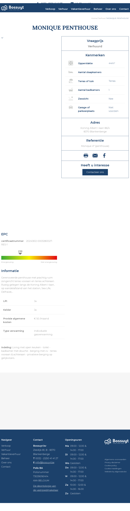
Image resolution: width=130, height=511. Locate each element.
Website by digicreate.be (116, 479)
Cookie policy (111, 473)
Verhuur (63, 14)
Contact (124, 14)
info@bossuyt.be (44, 470)
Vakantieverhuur (80, 14)
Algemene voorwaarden (115, 467)
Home (94, 26)
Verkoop (50, 14)
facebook (104, 163)
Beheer (98, 14)
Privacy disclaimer (112, 470)
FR (127, 3)
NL (122, 3)
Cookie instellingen (113, 476)
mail (95, 163)
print (86, 163)
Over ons (110, 14)
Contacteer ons (95, 180)
